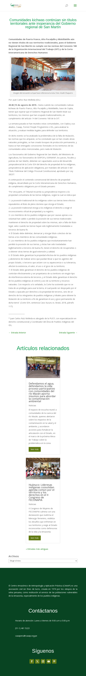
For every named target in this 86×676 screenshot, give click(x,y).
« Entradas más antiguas (37, 549)
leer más (35, 449)
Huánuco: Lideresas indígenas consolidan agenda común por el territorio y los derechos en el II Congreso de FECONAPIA (41, 492)
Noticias (32, 405)
